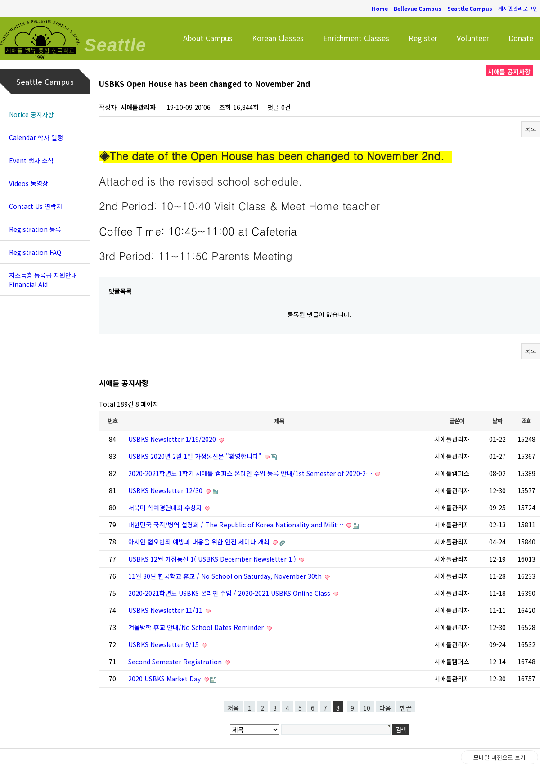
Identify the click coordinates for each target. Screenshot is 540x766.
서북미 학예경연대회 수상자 (166, 507)
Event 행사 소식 (31, 160)
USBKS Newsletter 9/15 (164, 644)
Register (423, 37)
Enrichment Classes (356, 37)
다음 (385, 707)
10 (366, 707)
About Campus (208, 37)
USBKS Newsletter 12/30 (166, 490)
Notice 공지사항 (31, 114)
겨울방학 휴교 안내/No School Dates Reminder (197, 627)
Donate (520, 37)
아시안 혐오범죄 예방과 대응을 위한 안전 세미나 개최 (199, 541)
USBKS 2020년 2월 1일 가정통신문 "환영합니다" (195, 456)
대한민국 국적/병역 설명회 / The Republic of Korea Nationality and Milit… (236, 524)
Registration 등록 (35, 229)
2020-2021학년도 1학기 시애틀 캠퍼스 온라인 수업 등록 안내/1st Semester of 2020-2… (251, 473)
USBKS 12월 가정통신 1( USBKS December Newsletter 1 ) (213, 558)
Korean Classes (278, 37)
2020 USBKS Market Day (165, 678)
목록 (530, 129)
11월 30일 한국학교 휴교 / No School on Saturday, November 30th (226, 575)
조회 (526, 421)
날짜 (497, 421)
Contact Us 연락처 (35, 206)
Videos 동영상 (28, 183)
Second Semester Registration (176, 661)
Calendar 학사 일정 (36, 137)
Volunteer (473, 37)
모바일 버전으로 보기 (499, 757)
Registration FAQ (35, 252)
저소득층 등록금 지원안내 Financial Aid (43, 280)
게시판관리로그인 (518, 8)
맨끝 (406, 707)
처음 (233, 707)
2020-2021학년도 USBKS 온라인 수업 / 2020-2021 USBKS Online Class (230, 593)
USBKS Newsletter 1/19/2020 (173, 439)
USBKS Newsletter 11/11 (166, 610)
